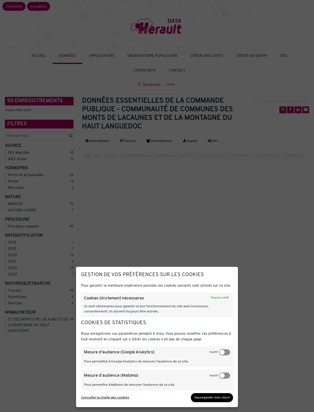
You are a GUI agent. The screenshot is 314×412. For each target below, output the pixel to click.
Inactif (213, 352)
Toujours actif (219, 297)
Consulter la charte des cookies (105, 397)
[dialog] (157, 337)
